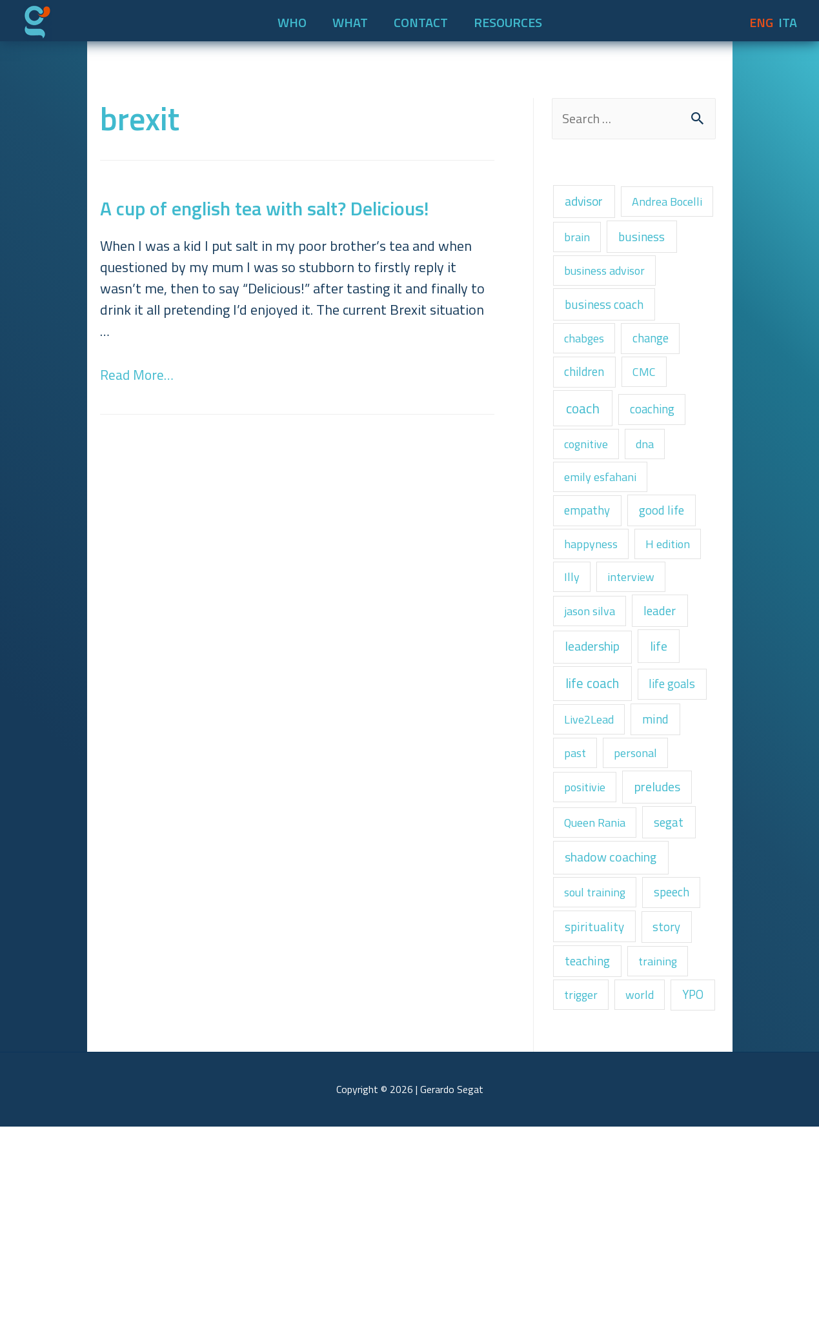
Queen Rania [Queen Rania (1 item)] (599, 968)
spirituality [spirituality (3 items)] (598, 1084)
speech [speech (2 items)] (682, 1046)
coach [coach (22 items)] (588, 468)
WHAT (350, 18)
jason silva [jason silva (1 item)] (593, 694)
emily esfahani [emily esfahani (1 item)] (604, 545)
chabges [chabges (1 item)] (587, 390)
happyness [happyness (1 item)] (594, 619)
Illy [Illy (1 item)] (573, 656)
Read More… (138, 371)
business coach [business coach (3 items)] (610, 352)
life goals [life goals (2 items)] (591, 815)
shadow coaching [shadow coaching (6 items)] (620, 1007)
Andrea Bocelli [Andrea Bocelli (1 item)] (604, 240)
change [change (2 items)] (661, 390)
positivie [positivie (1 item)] (588, 929)
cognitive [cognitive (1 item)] (589, 508)
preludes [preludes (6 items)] (669, 928)
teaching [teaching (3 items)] (592, 1123)
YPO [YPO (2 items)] (577, 1197)
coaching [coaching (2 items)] (666, 468)
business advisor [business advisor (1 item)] (609, 315)
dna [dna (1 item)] (655, 508)
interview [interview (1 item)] (637, 656)
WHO (292, 18)
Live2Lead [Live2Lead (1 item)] (593, 853)
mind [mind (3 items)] (667, 853)
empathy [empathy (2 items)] (590, 582)
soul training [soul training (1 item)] (598, 1047)
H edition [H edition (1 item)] (677, 619)
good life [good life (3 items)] (673, 582)
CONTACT (421, 18)
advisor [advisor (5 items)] (589, 202)
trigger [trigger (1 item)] (583, 1160)
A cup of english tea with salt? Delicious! (264, 204)
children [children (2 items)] (587, 427)
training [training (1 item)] (669, 1124)
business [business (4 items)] (592, 277)
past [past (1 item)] (577, 890)
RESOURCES (508, 18)
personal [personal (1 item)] (643, 890)
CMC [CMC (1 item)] (653, 428)
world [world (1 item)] (647, 1160)
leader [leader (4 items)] (672, 693)
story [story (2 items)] (677, 1084)
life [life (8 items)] (675, 733)
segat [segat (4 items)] (681, 967)
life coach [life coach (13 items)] (598, 775)
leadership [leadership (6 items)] (599, 733)
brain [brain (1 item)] (687, 240)
